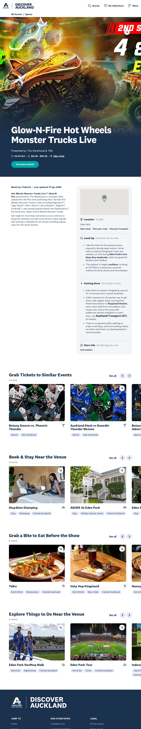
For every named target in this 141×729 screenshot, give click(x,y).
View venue (85, 229)
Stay (13, 513)
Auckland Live (58, 723)
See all (112, 376)
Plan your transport (119, 229)
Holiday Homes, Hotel (92, 513)
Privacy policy (97, 723)
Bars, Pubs (93, 592)
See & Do (15, 670)
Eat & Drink (16, 592)
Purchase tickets (25, 164)
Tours (88, 670)
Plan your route (100, 229)
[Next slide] (129, 376)
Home (14, 723)
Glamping (24, 513)
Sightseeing (30, 670)
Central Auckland (42, 513)
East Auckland (29, 434)
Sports (14, 434)
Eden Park (58, 156)
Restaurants (32, 592)
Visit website (86, 350)
